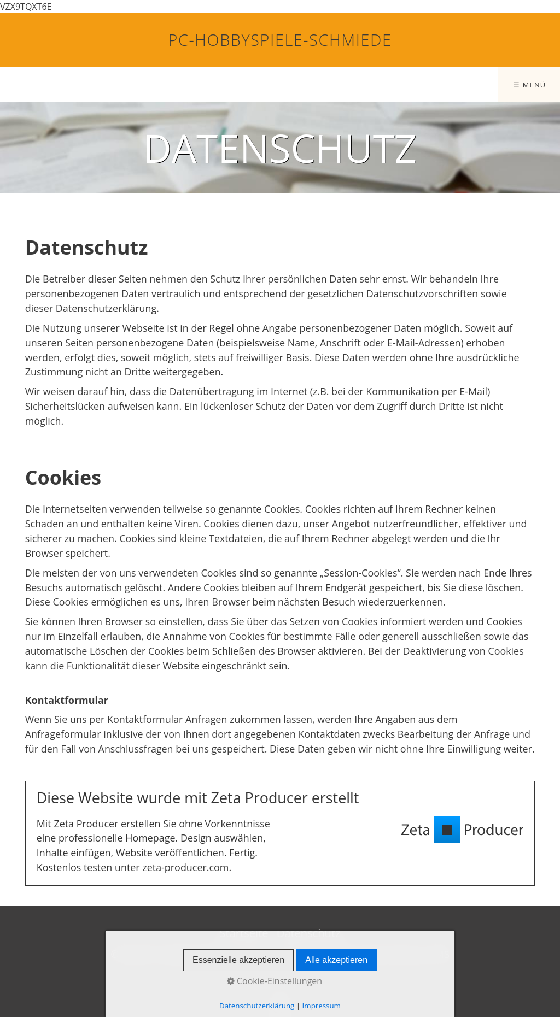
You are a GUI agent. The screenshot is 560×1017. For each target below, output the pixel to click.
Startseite (244, 933)
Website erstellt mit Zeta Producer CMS (360, 954)
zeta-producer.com (185, 867)
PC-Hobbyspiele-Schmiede (280, 39)
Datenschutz (309, 933)
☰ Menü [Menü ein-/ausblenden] (529, 85)
